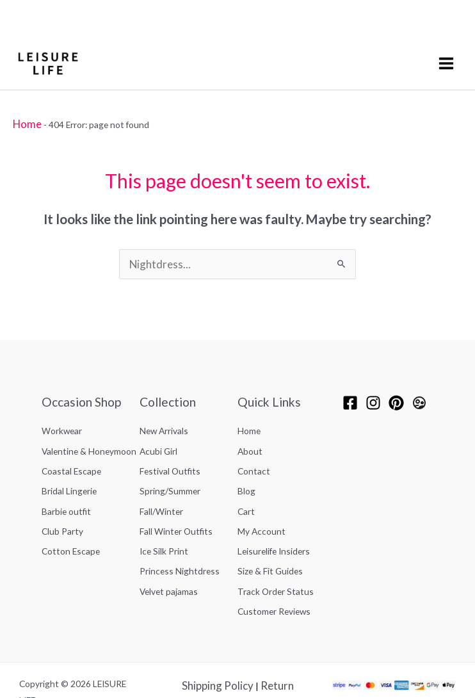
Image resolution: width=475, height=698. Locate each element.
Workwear (62, 420)
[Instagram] (373, 394)
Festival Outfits (170, 453)
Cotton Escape (71, 517)
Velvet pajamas (169, 550)
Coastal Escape (71, 453)
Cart (246, 485)
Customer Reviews (274, 566)
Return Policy (271, 638)
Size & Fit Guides (270, 534)
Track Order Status (276, 550)
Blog (246, 469)
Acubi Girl (158, 436)
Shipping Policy (207, 638)
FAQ (254, 670)
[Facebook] (350, 394)
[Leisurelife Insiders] (419, 394)
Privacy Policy (219, 654)
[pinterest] (396, 394)
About (250, 436)
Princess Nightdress (180, 534)
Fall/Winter (161, 485)
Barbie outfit (66, 485)
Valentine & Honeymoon (89, 436)
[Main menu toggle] (447, 61)
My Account (262, 501)
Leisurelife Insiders (274, 517)
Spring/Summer (170, 469)
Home (24, 120)
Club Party (62, 501)
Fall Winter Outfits (176, 501)
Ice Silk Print (164, 517)
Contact (254, 453)
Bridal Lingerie (69, 469)
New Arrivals (164, 420)
